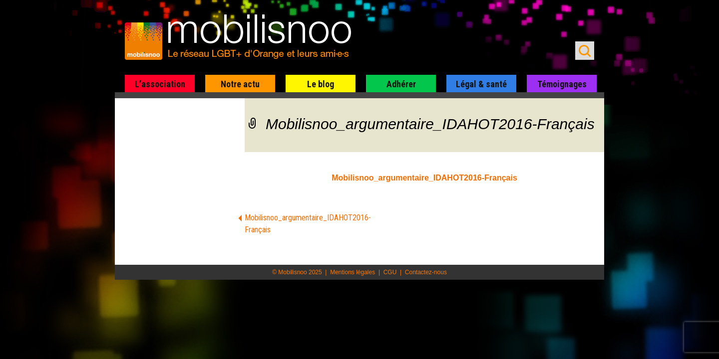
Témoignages (562, 84)
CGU (390, 272)
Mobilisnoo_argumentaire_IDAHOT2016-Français (424, 178)
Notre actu (240, 84)
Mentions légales (352, 272)
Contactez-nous (426, 272)
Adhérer (401, 84)
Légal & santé (481, 84)
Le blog (320, 84)
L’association (160, 84)
